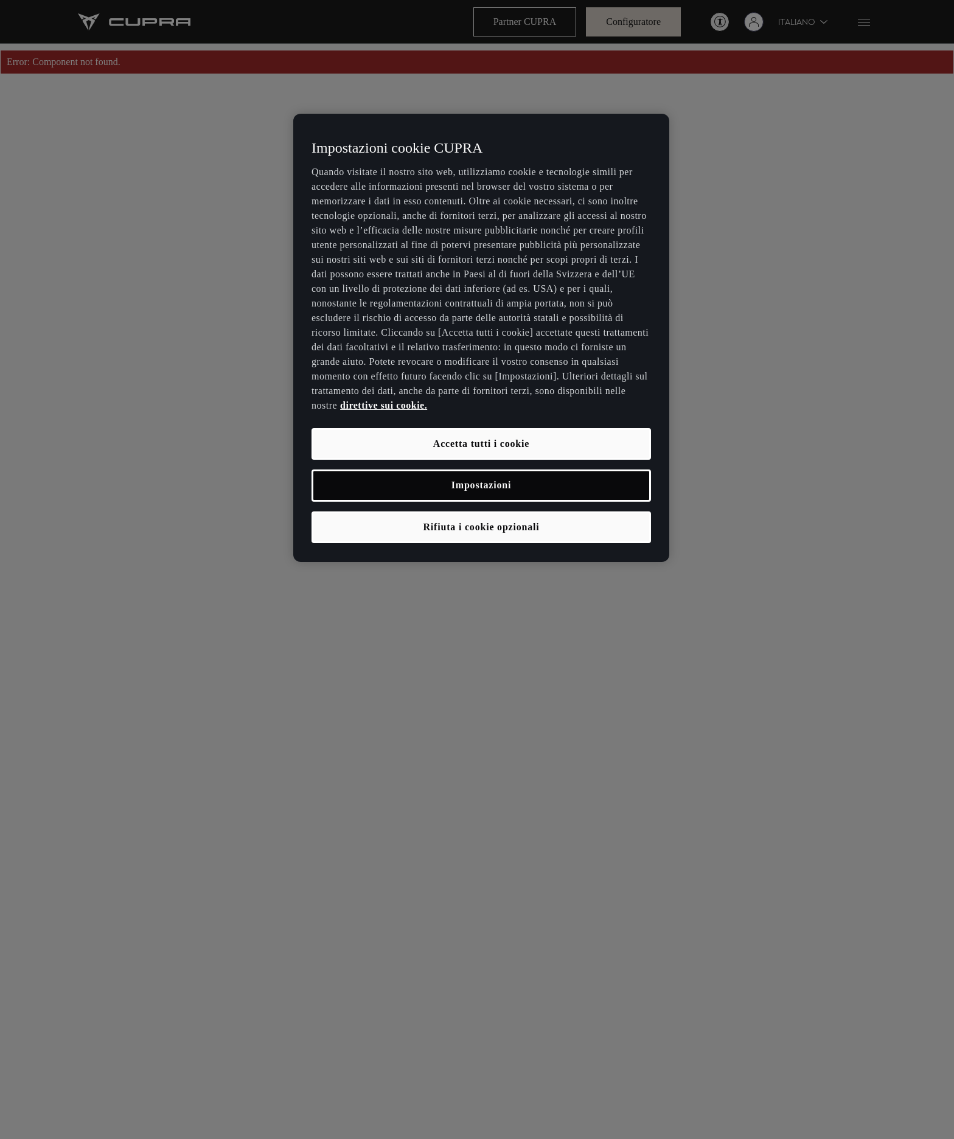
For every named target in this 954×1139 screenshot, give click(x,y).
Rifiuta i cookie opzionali (481, 527)
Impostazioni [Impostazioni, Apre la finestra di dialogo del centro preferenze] (481, 485)
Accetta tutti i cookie (481, 443)
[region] (481, 338)
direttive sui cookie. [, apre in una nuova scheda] (383, 405)
